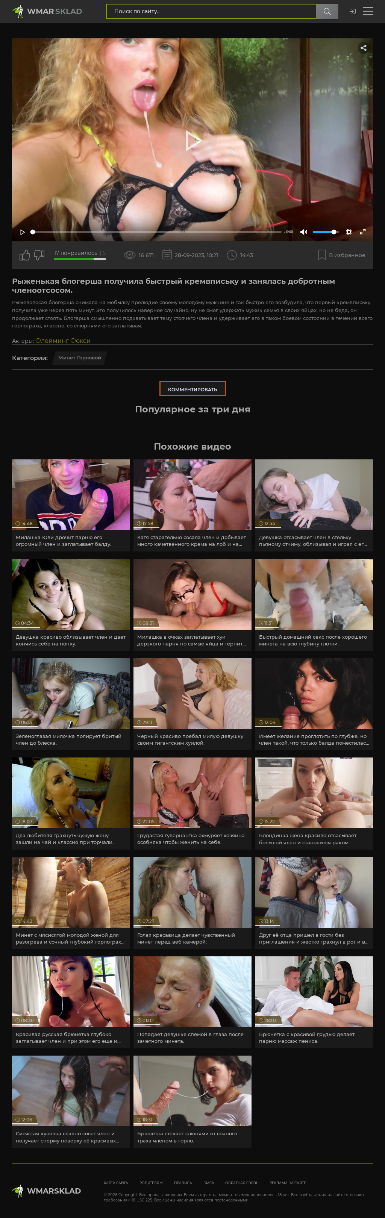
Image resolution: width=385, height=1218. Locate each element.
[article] (71, 505)
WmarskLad (54, 1190)
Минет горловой (79, 357)
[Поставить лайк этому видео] (25, 255)
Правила (183, 1183)
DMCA (208, 1183)
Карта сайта (116, 1183)
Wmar (54, 11)
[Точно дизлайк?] (39, 255)
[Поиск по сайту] (327, 11)
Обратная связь (241, 1183)
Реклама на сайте (288, 1183)
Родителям (151, 1183)
